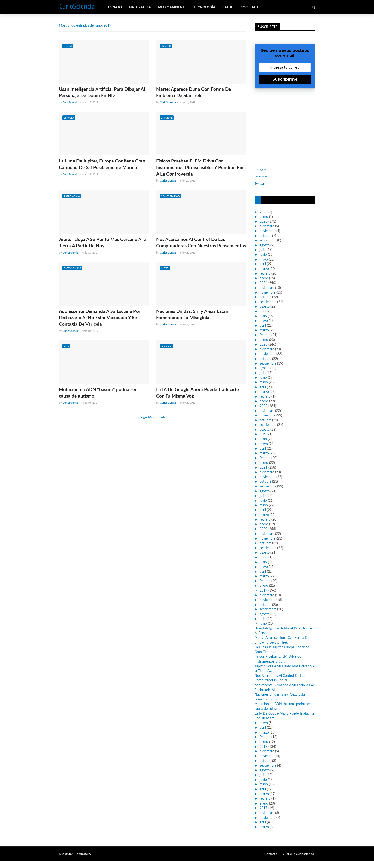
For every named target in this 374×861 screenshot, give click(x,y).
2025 (263, 221)
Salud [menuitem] (228, 7)
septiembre (268, 240)
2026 (263, 212)
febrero (265, 273)
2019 (263, 590)
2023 (263, 344)
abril (263, 264)
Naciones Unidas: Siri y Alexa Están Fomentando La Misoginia (192, 314)
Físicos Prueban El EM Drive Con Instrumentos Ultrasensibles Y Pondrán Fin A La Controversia (199, 167)
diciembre (267, 226)
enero (264, 216)
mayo (264, 259)
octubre (265, 235)
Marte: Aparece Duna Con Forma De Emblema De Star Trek (193, 92)
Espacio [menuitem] (115, 7)
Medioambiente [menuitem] (172, 7)
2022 (263, 406)
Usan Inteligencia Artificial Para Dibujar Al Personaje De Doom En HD (102, 92)
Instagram (261, 169)
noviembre (267, 231)
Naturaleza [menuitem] (140, 7)
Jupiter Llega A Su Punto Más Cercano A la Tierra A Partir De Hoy (102, 242)
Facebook (261, 176)
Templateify (83, 854)
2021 (263, 467)
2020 (263, 529)
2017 (263, 808)
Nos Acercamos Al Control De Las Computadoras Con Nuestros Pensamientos (201, 242)
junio (263, 254)
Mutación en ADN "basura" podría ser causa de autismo (98, 393)
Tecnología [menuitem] (204, 7)
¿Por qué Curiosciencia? (299, 854)
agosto (265, 245)
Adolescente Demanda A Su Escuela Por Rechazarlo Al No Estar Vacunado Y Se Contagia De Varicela (99, 317)
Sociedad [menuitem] (249, 7)
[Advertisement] (285, 127)
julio (263, 249)
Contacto (270, 854)
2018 (263, 746)
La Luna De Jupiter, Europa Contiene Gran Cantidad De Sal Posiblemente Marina (102, 164)
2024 (263, 283)
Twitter (259, 183)
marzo (264, 269)
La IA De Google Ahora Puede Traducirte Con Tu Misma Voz (197, 393)
